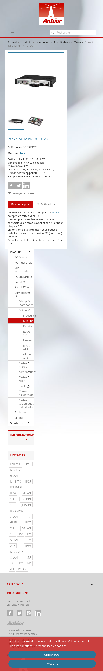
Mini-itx (28, 321)
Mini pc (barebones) (26, 303)
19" (12, 534)
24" (29, 563)
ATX (12, 546)
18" (12, 563)
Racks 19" (26, 333)
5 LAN (14, 540)
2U (12, 528)
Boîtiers (24, 310)
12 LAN (22, 569)
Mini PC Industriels (21, 269)
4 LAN (27, 493)
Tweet (18, 185)
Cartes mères (23, 365)
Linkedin (26, 185)
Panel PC (20, 282)
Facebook (10, 613)
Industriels (28, 315)
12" (29, 534)
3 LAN (14, 516)
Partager (11, 185)
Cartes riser (23, 379)
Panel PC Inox (23, 287)
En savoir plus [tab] (20, 204)
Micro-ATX (27, 347)
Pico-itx (27, 326)
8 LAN (14, 557)
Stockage (24, 386)
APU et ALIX (27, 356)
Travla (23, 153)
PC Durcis (21, 257)
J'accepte (52, 663)
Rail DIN (26, 499)
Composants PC (23, 294)
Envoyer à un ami (21, 193)
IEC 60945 (16, 511)
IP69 (28, 546)
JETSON (26, 505)
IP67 (28, 522)
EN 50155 (16, 487)
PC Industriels (23, 262)
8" (29, 516)
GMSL (14, 522)
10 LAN (26, 528)
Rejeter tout (52, 654)
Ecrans (19, 418)
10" (12, 505)
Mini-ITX (15, 481)
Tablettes (20, 412)
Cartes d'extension (26, 393)
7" (29, 540)
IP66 (13, 493)
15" (20, 534)
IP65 (28, 481)
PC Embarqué (23, 277)
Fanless (28, 340)
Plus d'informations (20, 646)
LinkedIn (38, 613)
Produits (15, 252)
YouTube (28, 613)
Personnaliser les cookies (50, 646)
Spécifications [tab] (46, 204)
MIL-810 (15, 470)
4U (12, 569)
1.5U (28, 557)
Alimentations (26, 372)
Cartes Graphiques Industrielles (26, 403)
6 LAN (14, 476)
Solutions (16, 423)
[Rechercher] (73, 32)
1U (12, 499)
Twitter (19, 613)
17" (20, 563)
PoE (28, 464)
